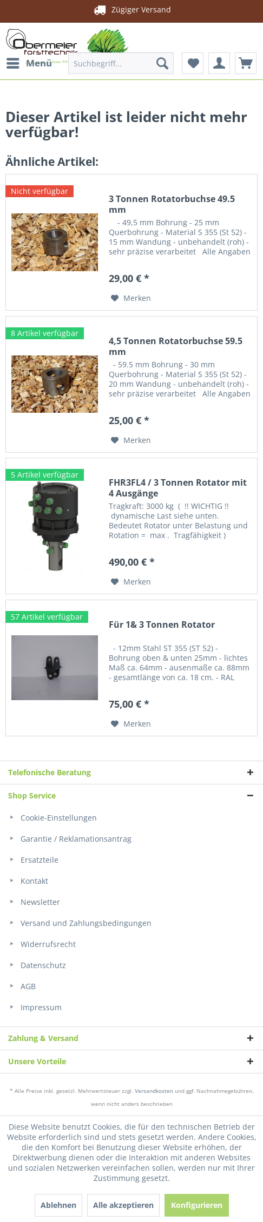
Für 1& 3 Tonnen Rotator (162, 624)
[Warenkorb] (246, 63)
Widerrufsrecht (42, 944)
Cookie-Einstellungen (52, 818)
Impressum (35, 1007)
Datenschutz (37, 965)
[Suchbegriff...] (120, 63)
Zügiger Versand (131, 10)
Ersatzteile (33, 860)
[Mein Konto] (219, 63)
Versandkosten (154, 1091)
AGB (22, 986)
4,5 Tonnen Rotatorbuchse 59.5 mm (175, 346)
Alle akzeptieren (123, 1205)
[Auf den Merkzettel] (131, 298)
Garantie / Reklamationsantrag (70, 839)
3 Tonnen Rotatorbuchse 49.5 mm (172, 204)
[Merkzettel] (192, 63)
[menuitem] (28, 63)
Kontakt (28, 881)
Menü (29, 62)
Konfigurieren (196, 1205)
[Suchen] (162, 63)
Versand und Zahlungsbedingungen (80, 923)
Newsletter (34, 902)
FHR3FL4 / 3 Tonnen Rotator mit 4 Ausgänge (178, 488)
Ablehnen (58, 1205)
